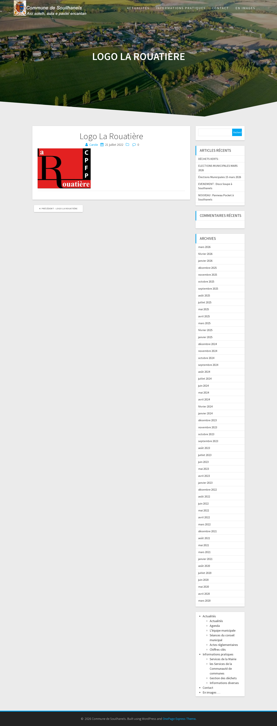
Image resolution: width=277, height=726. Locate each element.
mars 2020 (204, 600)
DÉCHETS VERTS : (208, 159)
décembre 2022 (207, 489)
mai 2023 (203, 468)
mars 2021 (204, 552)
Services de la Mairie (223, 659)
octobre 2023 (206, 434)
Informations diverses (224, 683)
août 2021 (204, 538)
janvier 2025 (205, 337)
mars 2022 (204, 524)
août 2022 (204, 496)
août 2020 (204, 566)
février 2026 (205, 254)
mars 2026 (204, 247)
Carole (93, 145)
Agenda (215, 626)
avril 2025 (204, 316)
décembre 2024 (207, 344)
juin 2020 (203, 579)
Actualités (138, 8)
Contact (220, 8)
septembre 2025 (208, 288)
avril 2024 (204, 399)
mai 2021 (203, 545)
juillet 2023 (204, 455)
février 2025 (205, 330)
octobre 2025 (206, 281)
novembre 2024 (207, 351)
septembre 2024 (208, 365)
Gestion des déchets (223, 678)
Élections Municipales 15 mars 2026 (219, 177)
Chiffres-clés (218, 649)
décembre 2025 (207, 267)
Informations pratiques (181, 8)
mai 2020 (203, 586)
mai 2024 (203, 392)
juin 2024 (203, 385)
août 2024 (204, 371)
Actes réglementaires (224, 645)
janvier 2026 (205, 260)
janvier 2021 (205, 559)
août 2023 (204, 448)
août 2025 (204, 295)
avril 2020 (204, 593)
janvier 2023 (205, 482)
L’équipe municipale (222, 630)
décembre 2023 (207, 420)
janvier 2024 (205, 413)
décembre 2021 (207, 531)
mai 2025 (203, 309)
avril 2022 (204, 517)
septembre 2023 (208, 441)
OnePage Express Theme (179, 719)
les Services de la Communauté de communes (221, 668)
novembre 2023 (207, 427)
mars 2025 (204, 323)
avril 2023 (204, 476)
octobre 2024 (206, 358)
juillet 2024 (204, 378)
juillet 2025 (204, 302)
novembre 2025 (207, 274)
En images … (247, 8)
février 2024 (205, 406)
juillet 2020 (204, 573)
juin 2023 (203, 462)
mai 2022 (203, 510)
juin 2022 (203, 503)
